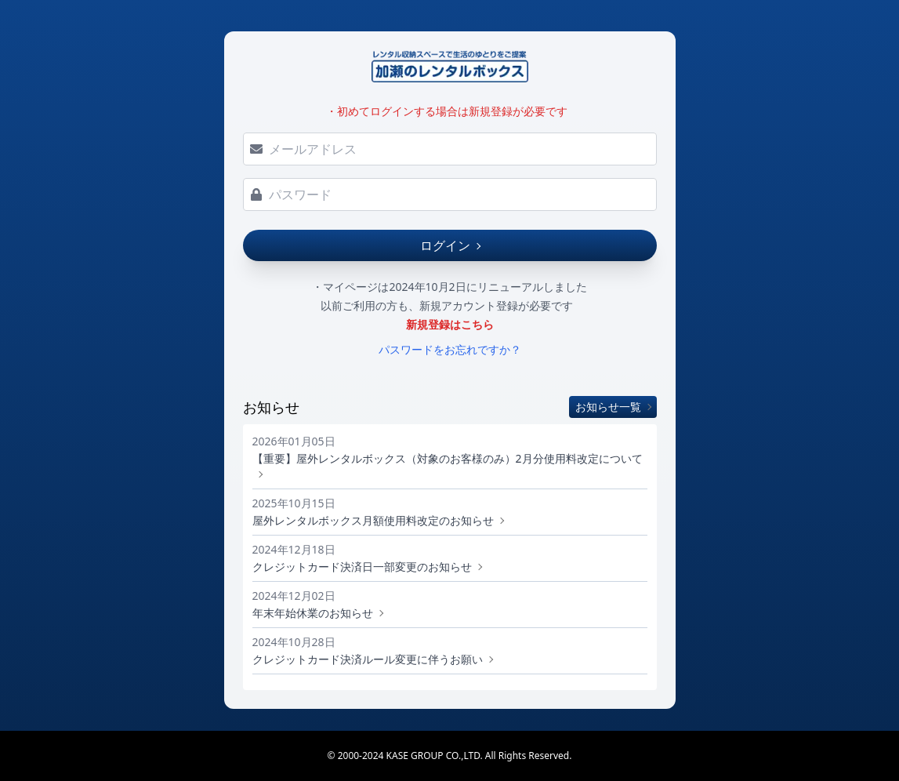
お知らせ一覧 (613, 406)
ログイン (450, 245)
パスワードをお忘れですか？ (450, 349)
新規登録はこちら (450, 324)
